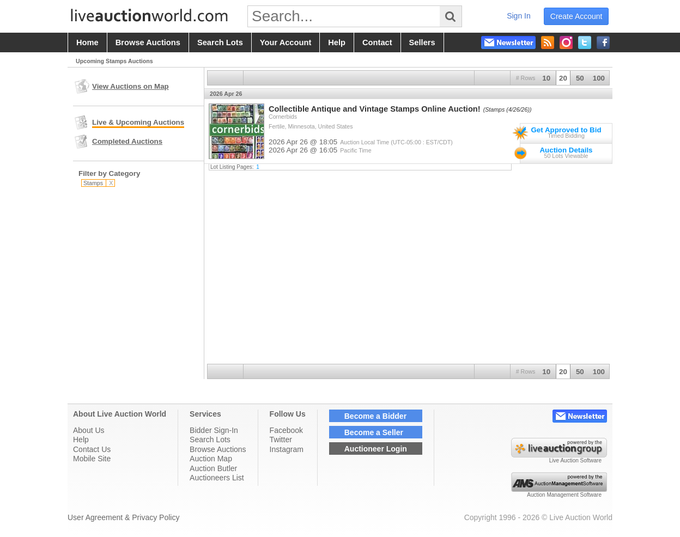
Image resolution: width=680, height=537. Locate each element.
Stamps (98, 183)
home (87, 42)
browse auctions (148, 42)
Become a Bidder (375, 416)
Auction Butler (213, 468)
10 (546, 78)
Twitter (281, 439)
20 (563, 78)
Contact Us (92, 449)
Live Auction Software (575, 460)
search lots (220, 42)
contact (377, 42)
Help (81, 439)
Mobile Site (92, 458)
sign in (519, 15)
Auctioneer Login (375, 448)
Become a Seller (373, 432)
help (336, 42)
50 (580, 78)
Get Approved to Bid (566, 130)
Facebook (286, 430)
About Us (89, 430)
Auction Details (565, 150)
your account (285, 42)
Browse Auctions (218, 449)
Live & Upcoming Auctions (138, 122)
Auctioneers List (217, 477)
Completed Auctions (127, 141)
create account (576, 16)
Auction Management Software (564, 495)
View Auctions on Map (130, 86)
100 (599, 78)
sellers (422, 42)
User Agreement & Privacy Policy (123, 517)
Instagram (286, 449)
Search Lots (210, 439)
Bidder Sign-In (214, 430)
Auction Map (211, 458)
